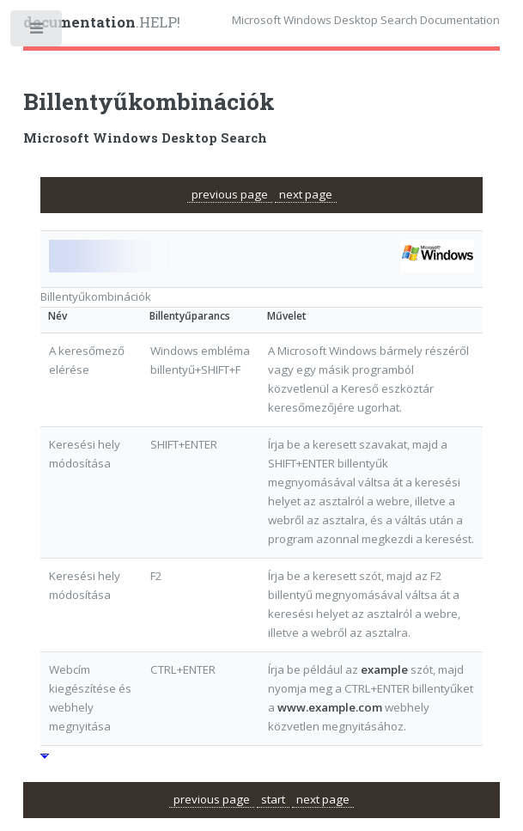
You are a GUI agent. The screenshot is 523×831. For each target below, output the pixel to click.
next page (305, 194)
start (273, 799)
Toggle (37, 32)
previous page (230, 194)
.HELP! (101, 22)
